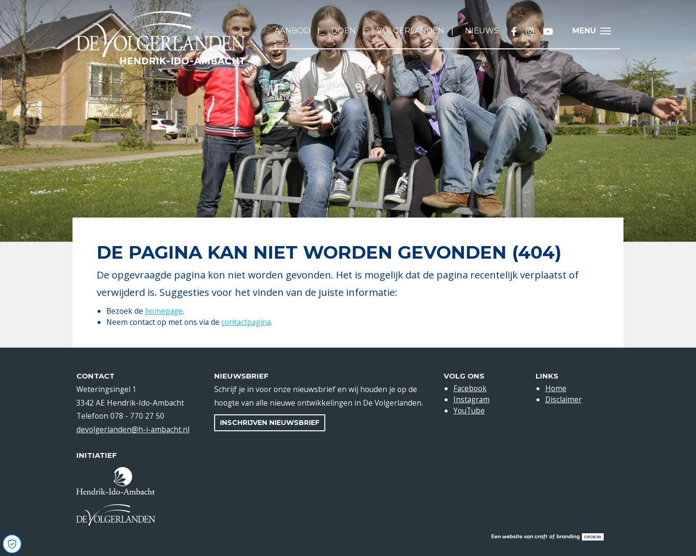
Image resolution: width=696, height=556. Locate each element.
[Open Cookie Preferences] (12, 544)
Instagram (471, 399)
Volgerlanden (410, 30)
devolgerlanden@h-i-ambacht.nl (132, 429)
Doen (343, 30)
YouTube (469, 410)
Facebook (470, 388)
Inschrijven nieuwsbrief (269, 422)
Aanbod (292, 30)
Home (555, 388)
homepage (164, 311)
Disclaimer (563, 399)
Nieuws (482, 30)
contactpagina (246, 322)
